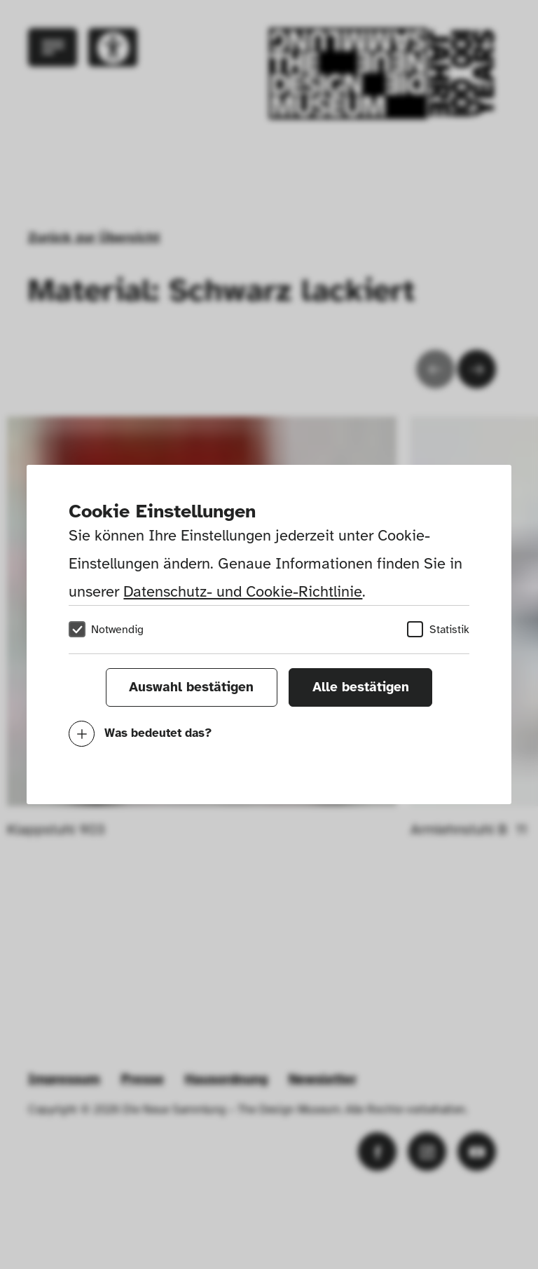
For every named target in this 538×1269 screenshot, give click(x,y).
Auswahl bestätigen (191, 687)
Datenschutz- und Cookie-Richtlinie (242, 591)
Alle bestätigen (360, 687)
